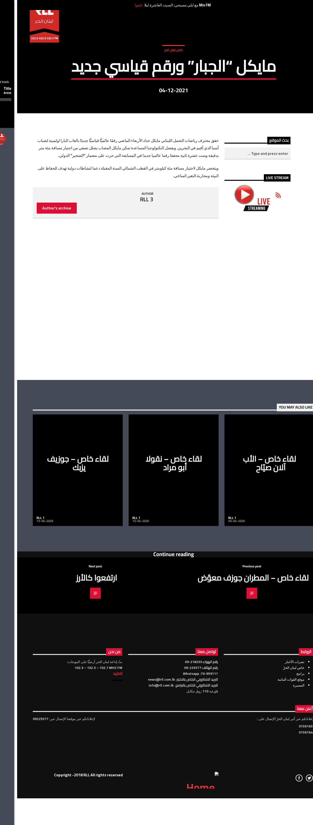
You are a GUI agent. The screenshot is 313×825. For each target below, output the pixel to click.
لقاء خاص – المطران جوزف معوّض (235, 729)
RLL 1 (23, 669)
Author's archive (39, 359)
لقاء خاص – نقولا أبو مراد (156, 614)
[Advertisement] (240, 447)
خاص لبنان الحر (156, 105)
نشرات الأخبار (277, 813)
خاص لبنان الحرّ (276, 819)
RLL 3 (129, 351)
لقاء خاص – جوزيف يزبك (60, 614)
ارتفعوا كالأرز (79, 729)
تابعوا (121, 5)
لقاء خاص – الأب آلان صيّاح (252, 614)
